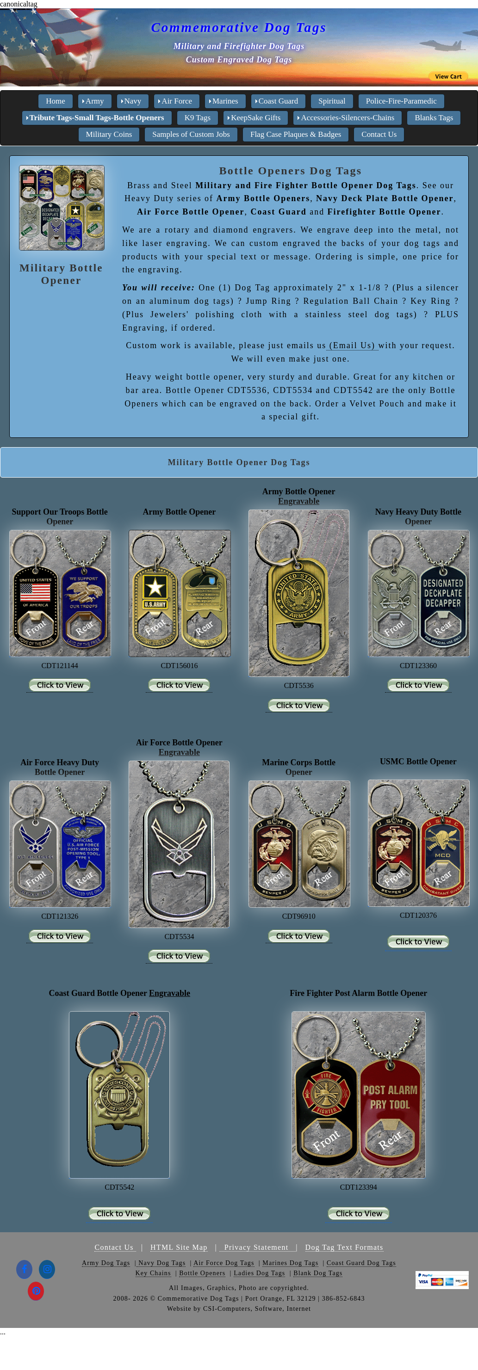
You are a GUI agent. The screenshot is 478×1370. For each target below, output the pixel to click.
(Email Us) (352, 345)
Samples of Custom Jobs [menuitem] (191, 134)
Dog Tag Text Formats (344, 1247)
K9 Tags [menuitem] (198, 117)
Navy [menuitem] (133, 101)
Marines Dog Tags (290, 1262)
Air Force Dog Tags (223, 1262)
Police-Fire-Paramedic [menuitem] (401, 101)
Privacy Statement (257, 1247)
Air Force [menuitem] (176, 101)
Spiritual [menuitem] (332, 101)
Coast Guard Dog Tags (361, 1262)
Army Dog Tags (106, 1262)
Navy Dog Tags (161, 1262)
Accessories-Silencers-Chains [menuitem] (347, 117)
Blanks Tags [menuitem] (434, 117)
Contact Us (115, 1247)
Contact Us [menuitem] (379, 134)
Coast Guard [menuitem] (278, 101)
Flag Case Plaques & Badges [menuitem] (295, 134)
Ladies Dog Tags (259, 1273)
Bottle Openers (202, 1273)
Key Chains (153, 1273)
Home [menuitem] (55, 101)
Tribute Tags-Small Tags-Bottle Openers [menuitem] (97, 117)
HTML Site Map (179, 1247)
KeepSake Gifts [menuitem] (255, 117)
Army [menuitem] (95, 101)
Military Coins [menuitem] (109, 134)
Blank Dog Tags (317, 1273)
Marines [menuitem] (225, 101)
